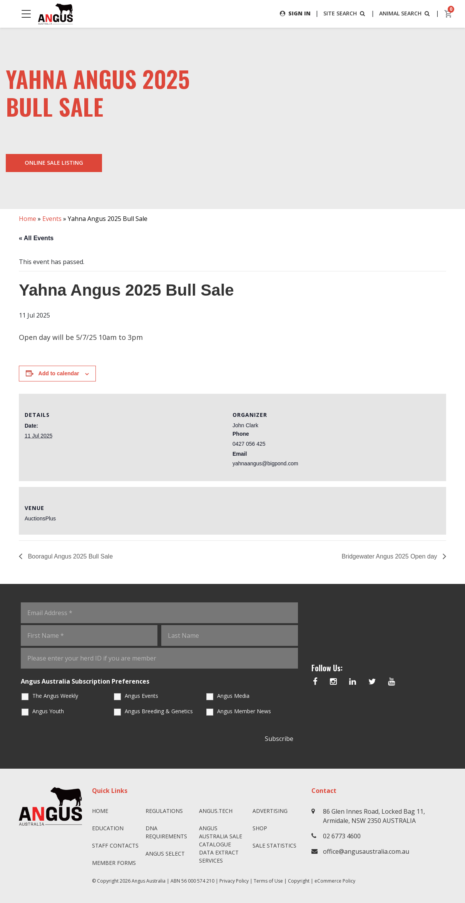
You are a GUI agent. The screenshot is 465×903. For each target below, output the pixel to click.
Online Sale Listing (54, 162)
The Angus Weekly (55, 695)
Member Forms (114, 862)
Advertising (270, 810)
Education (108, 828)
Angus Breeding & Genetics (159, 711)
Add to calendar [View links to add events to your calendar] (58, 373)
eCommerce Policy (334, 881)
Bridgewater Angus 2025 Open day (390, 556)
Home (27, 218)
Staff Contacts (115, 845)
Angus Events (141, 695)
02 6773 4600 (342, 836)
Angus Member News (244, 711)
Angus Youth (48, 711)
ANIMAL (405, 13)
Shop (260, 828)
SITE (344, 13)
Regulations (164, 810)
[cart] (448, 14)
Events (52, 218)
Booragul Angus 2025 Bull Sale (69, 556)
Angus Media (233, 695)
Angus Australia (149, 881)
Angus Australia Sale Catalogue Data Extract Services (220, 844)
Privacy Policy (234, 881)
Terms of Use (268, 881)
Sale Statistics (274, 845)
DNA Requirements (166, 832)
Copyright (298, 881)
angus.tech (215, 810)
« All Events (36, 238)
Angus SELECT (165, 853)
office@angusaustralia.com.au (366, 851)
